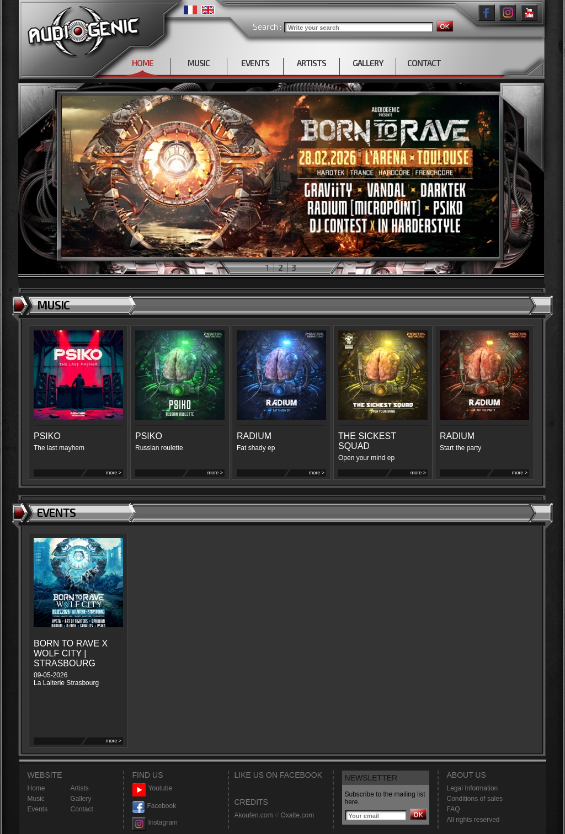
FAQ (453, 809)
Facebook (154, 806)
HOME (142, 63)
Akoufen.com (253, 815)
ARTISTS (311, 63)
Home (36, 788)
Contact (82, 809)
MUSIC (199, 63)
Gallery (81, 799)
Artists (80, 788)
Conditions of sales (475, 799)
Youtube (152, 788)
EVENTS (255, 63)
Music (36, 799)
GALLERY (368, 63)
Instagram (155, 822)
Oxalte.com (297, 815)
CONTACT (424, 63)
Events (38, 809)
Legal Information (472, 788)
